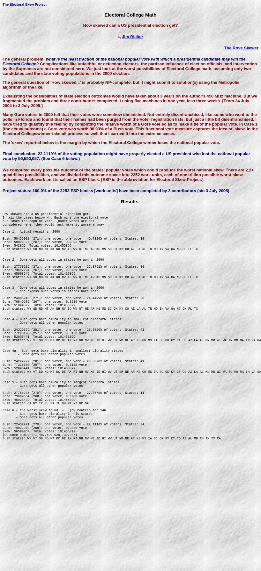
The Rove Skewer (241, 48)
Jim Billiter (132, 36)
